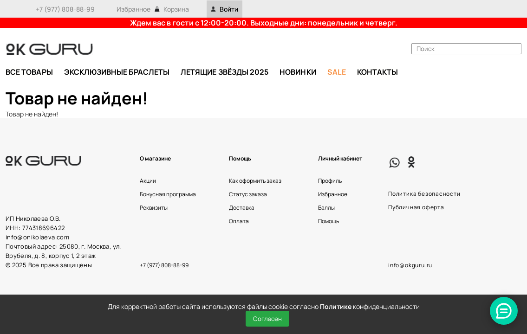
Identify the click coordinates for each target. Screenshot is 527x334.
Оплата (239, 221)
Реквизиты (154, 208)
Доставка (241, 208)
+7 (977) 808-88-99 (65, 9)
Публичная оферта (416, 207)
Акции (148, 181)
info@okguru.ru (410, 265)
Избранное (133, 9)
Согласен (267, 319)
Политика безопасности (424, 194)
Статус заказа (248, 194)
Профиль (330, 181)
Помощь (328, 221)
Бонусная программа (168, 194)
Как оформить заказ (255, 181)
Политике (335, 306)
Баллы (326, 208)
